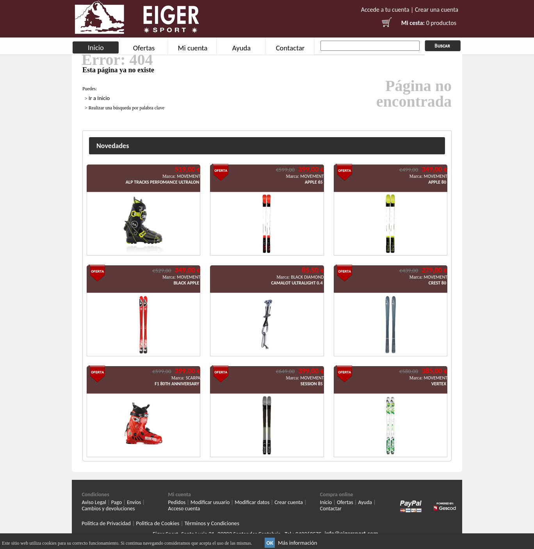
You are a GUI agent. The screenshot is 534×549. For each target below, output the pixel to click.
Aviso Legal (94, 502)
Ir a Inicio (99, 98)
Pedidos (177, 502)
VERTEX (438, 383)
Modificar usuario (210, 502)
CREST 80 (437, 283)
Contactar (290, 47)
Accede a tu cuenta (385, 9)
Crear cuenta (288, 502)
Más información (297, 542)
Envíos (134, 502)
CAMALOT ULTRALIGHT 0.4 (296, 283)
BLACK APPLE (186, 283)
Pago (116, 502)
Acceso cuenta (184, 508)
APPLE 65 (314, 182)
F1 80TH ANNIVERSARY (177, 383)
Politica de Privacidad (106, 523)
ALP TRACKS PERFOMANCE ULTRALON (162, 182)
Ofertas (144, 47)
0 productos (441, 23)
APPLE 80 (437, 182)
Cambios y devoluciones (108, 508)
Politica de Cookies (157, 523)
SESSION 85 (312, 383)
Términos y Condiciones (212, 523)
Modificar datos (252, 502)
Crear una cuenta (436, 9)
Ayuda (241, 47)
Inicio (96, 47)
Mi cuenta (192, 47)
